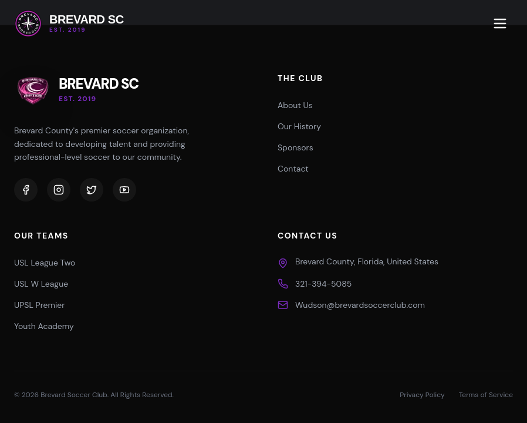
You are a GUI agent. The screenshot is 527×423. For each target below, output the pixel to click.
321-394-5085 (323, 283)
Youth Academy (44, 326)
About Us (295, 105)
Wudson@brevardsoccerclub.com (360, 305)
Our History (299, 126)
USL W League (41, 283)
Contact (293, 168)
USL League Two (44, 262)
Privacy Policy (422, 395)
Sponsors (295, 147)
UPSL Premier (39, 305)
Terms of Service (486, 395)
